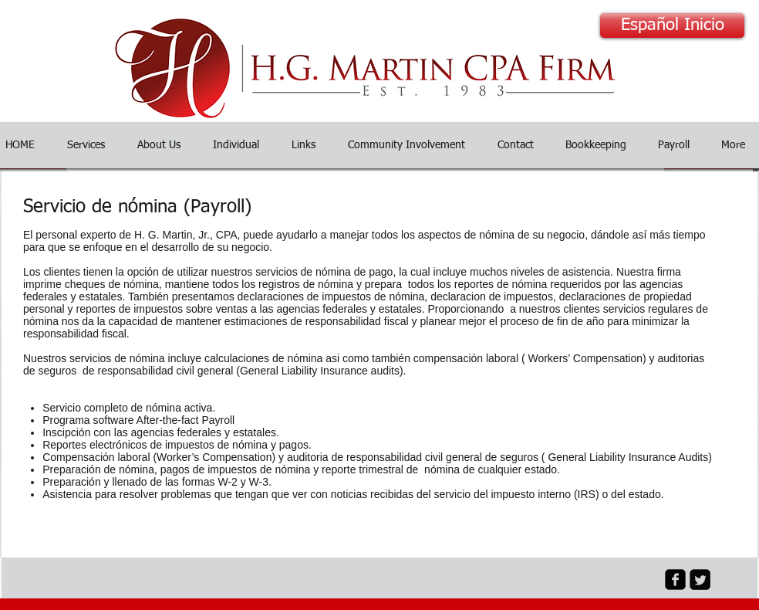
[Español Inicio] (672, 25)
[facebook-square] (675, 579)
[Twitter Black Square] (700, 579)
